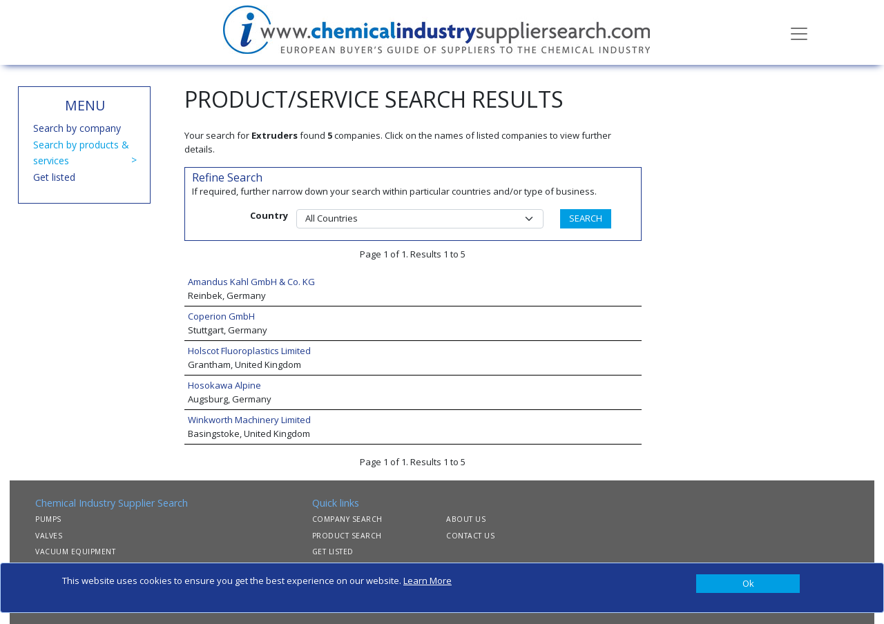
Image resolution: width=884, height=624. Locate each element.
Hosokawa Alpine (224, 385)
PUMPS (48, 519)
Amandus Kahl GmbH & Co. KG (251, 281)
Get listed (54, 177)
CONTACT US (470, 535)
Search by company (77, 128)
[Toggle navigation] (799, 32)
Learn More (427, 580)
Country (269, 215)
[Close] (748, 584)
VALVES (48, 535)
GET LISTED (333, 551)
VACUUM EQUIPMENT (75, 551)
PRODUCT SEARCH (347, 535)
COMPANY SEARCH (347, 519)
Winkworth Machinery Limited (249, 419)
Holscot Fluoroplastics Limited (249, 350)
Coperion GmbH (221, 316)
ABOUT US (466, 519)
